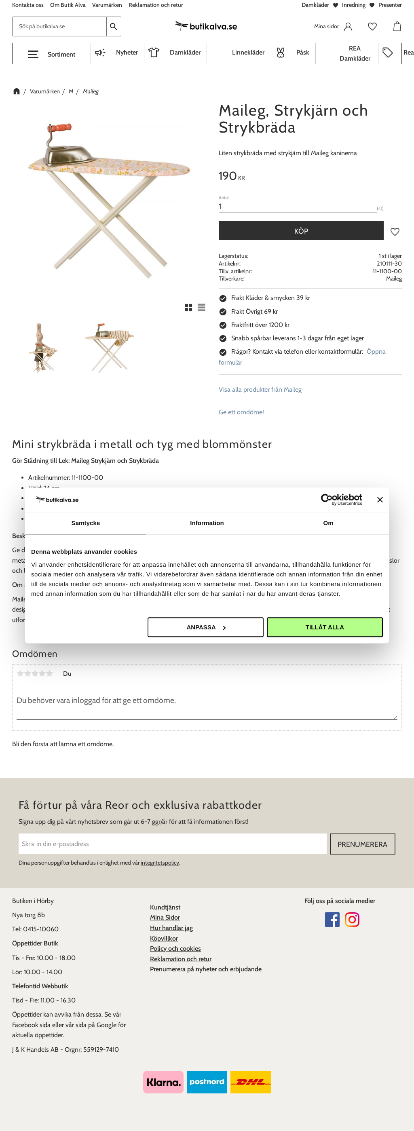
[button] (52, 54)
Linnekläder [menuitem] (248, 52)
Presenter (390, 4)
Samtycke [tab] (86, 522)
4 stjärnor (42, 673)
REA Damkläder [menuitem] (355, 53)
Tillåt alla (325, 627)
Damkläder (315, 4)
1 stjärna (20, 673)
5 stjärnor (49, 673)
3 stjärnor (34, 673)
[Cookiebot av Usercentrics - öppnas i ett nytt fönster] (326, 500)
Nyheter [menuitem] (127, 52)
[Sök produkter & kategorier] (59, 26)
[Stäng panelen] (380, 499)
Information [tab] (207, 522)
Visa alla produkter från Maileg (260, 389)
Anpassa (205, 627)
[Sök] (114, 26)
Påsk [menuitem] (302, 52)
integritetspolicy (160, 862)
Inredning (353, 4)
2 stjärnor (27, 673)
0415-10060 (41, 929)
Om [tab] (328, 522)
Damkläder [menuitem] (185, 52)
